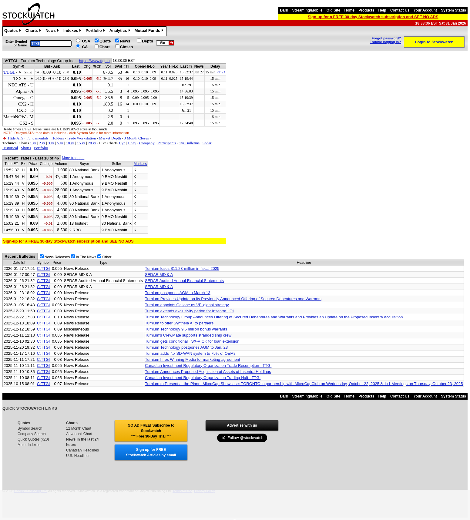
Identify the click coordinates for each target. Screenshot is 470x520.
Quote (105, 41)
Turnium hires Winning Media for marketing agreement (192, 359)
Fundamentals (37, 138)
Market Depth (110, 138)
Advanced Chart (79, 434)
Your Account (425, 10)
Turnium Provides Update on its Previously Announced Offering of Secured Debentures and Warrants (233, 299)
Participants (166, 143)
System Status (453, 10)
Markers (140, 164)
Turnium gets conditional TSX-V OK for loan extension (192, 341)
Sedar (207, 143)
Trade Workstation (81, 138)
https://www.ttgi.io (94, 61)
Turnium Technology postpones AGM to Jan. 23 (186, 347)
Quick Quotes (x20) (33, 439)
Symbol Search (30, 428)
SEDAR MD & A (159, 274)
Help (382, 10)
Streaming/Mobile (307, 10)
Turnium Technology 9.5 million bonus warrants (186, 329)
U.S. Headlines (78, 456)
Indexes (72, 31)
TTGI (9, 72)
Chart (104, 47)
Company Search (32, 434)
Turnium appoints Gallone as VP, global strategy (187, 305)
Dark (284, 10)
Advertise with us (242, 425)
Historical (10, 148)
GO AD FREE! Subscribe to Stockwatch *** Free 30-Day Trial (151, 430)
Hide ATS (15, 138)
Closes (126, 47)
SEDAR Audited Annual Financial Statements (184, 280)
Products (366, 10)
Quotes (13, 31)
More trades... (73, 158)
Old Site (333, 10)
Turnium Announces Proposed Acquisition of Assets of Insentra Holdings (208, 371)
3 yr (51, 143)
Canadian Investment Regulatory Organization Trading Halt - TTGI (202, 377)
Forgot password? (386, 38)
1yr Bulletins (189, 143)
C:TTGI (43, 268)
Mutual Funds (150, 31)
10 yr (70, 143)
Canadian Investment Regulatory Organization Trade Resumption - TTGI (208, 365)
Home (349, 10)
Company (147, 143)
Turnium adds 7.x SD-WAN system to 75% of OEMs (190, 353)
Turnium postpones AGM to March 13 (177, 292)
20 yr (92, 143)
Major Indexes (29, 445)
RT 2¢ (221, 72)
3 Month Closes (136, 138)
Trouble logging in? (385, 42)
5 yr (60, 143)
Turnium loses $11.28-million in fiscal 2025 (182, 268)
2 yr (42, 143)
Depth (147, 41)
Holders (58, 138)
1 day (132, 143)
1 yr (33, 143)
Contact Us (399, 10)
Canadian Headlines (82, 450)
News (52, 31)
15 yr (81, 143)
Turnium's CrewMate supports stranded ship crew (188, 335)
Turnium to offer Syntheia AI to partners (179, 323)
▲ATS (27, 72)
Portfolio (96, 31)
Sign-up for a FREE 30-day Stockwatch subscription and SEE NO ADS (373, 17)
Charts (33, 31)
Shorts (26, 148)
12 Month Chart (78, 428)
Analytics (120, 31)
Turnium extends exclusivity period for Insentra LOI (189, 311)
